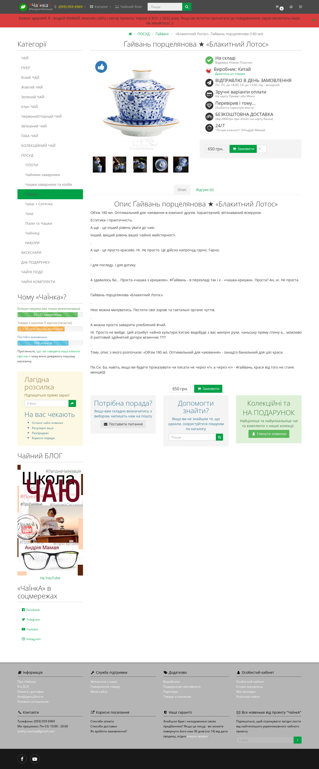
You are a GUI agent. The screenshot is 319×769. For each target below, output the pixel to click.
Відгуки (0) (205, 189)
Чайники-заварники (40, 174)
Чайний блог (128, 6)
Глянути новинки (268, 433)
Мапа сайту (98, 691)
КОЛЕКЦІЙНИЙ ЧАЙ (38, 145)
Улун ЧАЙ (29, 106)
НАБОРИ (30, 242)
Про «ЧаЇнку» (26, 681)
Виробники (171, 681)
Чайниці (30, 233)
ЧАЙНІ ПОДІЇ (32, 272)
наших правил (197, 736)
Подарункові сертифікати (182, 686)
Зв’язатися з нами (103, 681)
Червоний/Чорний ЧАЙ (41, 116)
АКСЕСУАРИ (31, 252)
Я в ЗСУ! (23, 686)
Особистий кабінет (250, 681)
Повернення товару (105, 686)
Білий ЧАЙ (30, 77)
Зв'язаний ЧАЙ (34, 126)
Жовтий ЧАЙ (32, 87)
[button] (279, 7)
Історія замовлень (249, 686)
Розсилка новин (248, 696)
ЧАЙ (25, 58)
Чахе (27, 213)
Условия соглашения (33, 701)
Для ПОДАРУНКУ (35, 262)
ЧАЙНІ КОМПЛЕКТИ (38, 281)
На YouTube (50, 578)
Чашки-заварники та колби (46, 184)
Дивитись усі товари (230, 74)
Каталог (100, 6)
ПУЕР (25, 67)
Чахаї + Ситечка (37, 203)
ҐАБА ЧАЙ (29, 135)
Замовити (243, 148)
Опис (182, 189)
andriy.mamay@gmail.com (36, 731)
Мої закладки (246, 691)
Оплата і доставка (30, 691)
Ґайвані (29, 194)
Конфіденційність (30, 696)
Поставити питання (123, 424)
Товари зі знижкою (177, 696)
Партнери (170, 691)
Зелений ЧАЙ (32, 97)
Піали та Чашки (36, 223)
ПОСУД (27, 155)
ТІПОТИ (29, 165)
